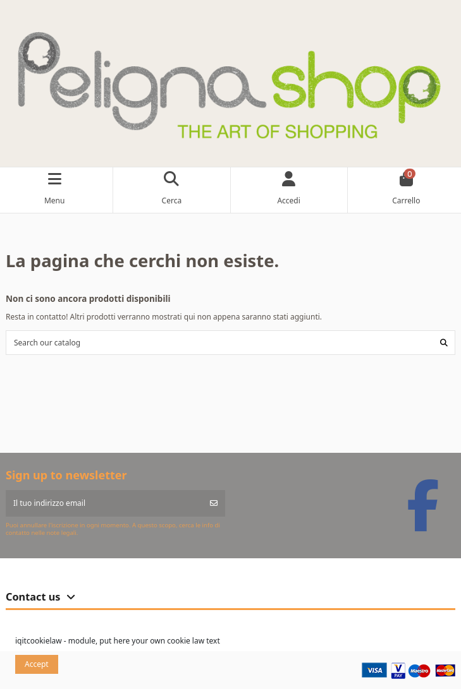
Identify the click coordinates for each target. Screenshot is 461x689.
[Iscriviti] (213, 503)
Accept (37, 664)
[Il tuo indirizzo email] (104, 503)
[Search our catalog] (444, 342)
